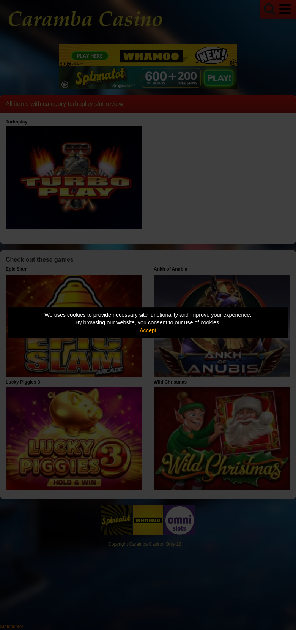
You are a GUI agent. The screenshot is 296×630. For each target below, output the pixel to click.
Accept (148, 330)
